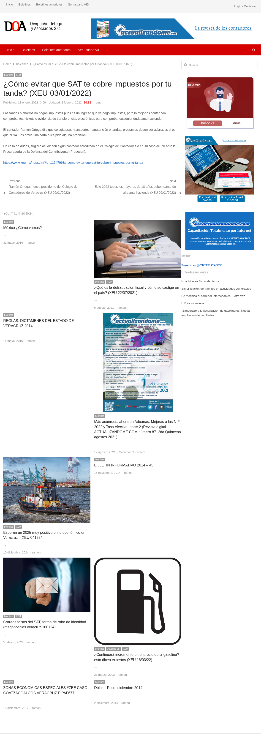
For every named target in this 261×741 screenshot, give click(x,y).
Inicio (9, 4)
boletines (8, 75)
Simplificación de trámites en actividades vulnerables (216, 288)
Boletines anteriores (49, 4)
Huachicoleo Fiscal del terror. (200, 281)
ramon (99, 102)
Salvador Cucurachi (132, 452)
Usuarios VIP (113, 649)
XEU (18, 75)
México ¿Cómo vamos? (22, 228)
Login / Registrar (245, 6)
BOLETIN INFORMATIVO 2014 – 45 (123, 465)
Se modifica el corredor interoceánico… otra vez (213, 296)
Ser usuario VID (78, 4)
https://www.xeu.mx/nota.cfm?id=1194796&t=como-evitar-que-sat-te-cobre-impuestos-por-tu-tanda (73, 162)
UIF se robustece (192, 303)
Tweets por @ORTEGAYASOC (201, 265)
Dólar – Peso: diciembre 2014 (118, 688)
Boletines (25, 4)
